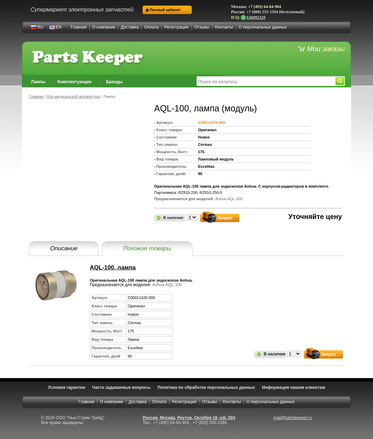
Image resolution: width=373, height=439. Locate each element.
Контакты (224, 27)
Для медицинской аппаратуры (73, 96)
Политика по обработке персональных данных (206, 387)
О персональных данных (263, 27)
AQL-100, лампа (113, 267)
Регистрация (176, 27)
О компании (103, 27)
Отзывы (201, 27)
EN (59, 27)
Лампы (38, 81)
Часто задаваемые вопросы (121, 387)
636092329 (252, 17)
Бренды (114, 81)
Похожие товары (147, 248)
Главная (79, 27)
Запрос (224, 217)
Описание (63, 248)
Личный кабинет (165, 10)
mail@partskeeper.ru (292, 417)
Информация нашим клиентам (293, 387)
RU (40, 27)
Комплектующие (74, 81)
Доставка (130, 27)
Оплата (151, 27)
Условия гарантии (66, 387)
